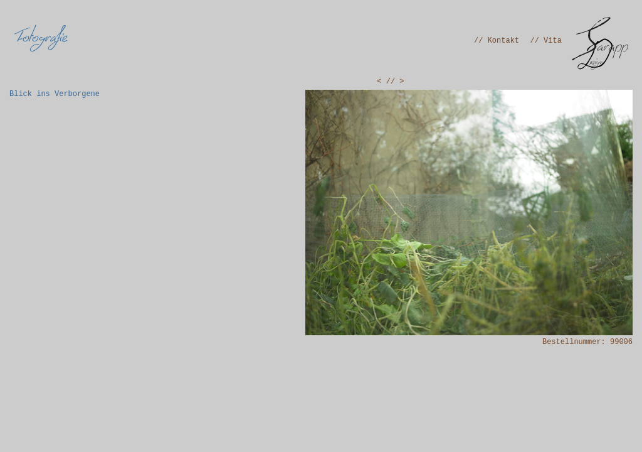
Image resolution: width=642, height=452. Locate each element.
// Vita (546, 40)
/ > (397, 81)
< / (384, 81)
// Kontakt (496, 40)
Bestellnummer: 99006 (587, 342)
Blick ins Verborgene (54, 94)
